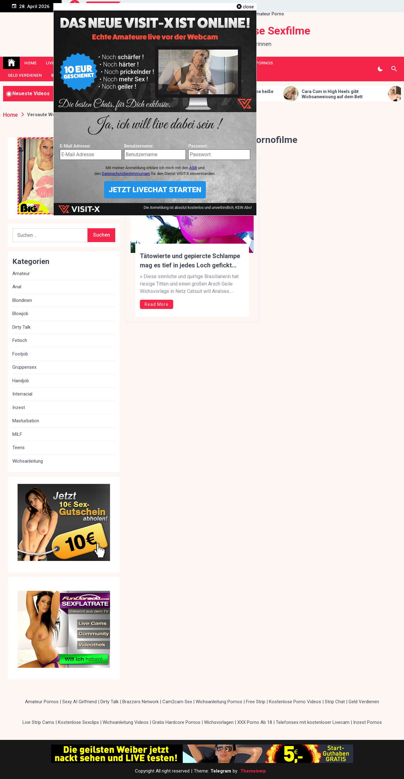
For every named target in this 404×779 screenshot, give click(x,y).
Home (30, 62)
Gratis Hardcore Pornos (176, 722)
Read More (157, 304)
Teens (18, 447)
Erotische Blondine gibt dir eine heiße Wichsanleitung (270, 94)
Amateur (21, 273)
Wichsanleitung (27, 461)
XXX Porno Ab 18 (254, 722)
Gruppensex (24, 367)
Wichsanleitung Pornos (219, 701)
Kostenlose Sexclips (78, 722)
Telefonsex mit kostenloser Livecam (312, 722)
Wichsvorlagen (219, 722)
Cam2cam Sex (177, 701)
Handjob (20, 380)
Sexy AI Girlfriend (79, 701)
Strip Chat (335, 701)
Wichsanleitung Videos (126, 722)
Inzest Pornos (367, 722)
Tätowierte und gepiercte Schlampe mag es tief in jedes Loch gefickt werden (190, 261)
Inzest (18, 407)
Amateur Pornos (42, 701)
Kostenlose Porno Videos (295, 701)
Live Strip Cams (38, 722)
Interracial (22, 394)
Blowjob (20, 313)
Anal (16, 287)
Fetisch (19, 340)
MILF (17, 434)
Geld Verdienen (25, 75)
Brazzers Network (140, 701)
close (248, 7)
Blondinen (22, 300)
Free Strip (255, 701)
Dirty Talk (21, 327)
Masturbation (25, 421)
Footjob (20, 354)
